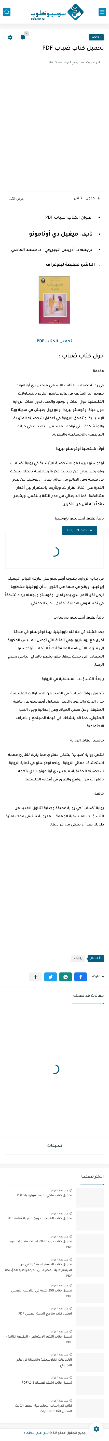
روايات (96, 37)
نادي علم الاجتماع (36, 1433)
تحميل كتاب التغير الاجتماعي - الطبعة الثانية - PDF (39, 1339)
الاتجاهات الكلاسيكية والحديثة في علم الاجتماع (44, 1363)
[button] (80, 976)
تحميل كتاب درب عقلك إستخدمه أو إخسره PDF (41, 1244)
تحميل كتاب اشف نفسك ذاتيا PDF (47, 1383)
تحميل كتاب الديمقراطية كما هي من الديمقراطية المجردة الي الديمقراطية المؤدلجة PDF (38, 1270)
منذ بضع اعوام (59, 1190)
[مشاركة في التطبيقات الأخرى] (35, 976)
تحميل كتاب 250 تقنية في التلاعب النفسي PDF (41, 1293)
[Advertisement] (54, 133)
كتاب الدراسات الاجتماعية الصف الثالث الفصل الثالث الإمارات (43, 1409)
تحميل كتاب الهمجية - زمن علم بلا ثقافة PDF (39, 1219)
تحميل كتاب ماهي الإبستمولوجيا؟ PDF (44, 1196)
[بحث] (6, 12)
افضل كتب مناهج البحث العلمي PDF (45, 1314)
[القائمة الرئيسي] (102, 12)
